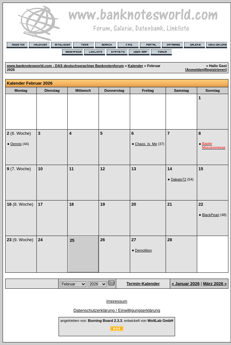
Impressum (116, 301)
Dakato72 (178, 179)
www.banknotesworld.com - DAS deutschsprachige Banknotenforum (65, 66)
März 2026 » (215, 283)
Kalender (135, 66)
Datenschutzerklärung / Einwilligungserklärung (117, 310)
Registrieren (215, 70)
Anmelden (195, 70)
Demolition (143, 250)
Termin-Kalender (143, 283)
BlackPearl (210, 215)
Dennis (15, 144)
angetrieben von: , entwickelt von (116, 321)
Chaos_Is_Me (146, 144)
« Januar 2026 (185, 283)
